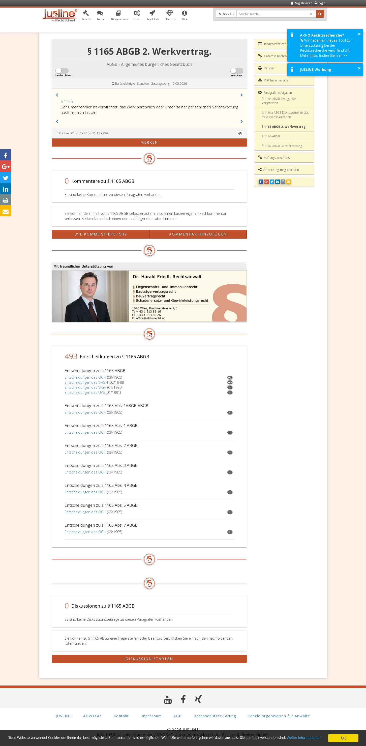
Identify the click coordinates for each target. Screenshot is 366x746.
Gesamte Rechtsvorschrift (278, 56)
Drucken (267, 68)
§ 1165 (67, 101)
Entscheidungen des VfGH (85, 387)
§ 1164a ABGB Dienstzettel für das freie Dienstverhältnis (285, 114)
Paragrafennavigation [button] (275, 92)
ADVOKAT (92, 715)
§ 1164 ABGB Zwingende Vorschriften (279, 101)
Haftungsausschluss (274, 157)
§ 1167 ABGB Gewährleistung (282, 146)
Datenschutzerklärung (214, 715)
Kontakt (121, 715)
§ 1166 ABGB (271, 136)
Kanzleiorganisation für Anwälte (279, 715)
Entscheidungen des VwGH (86, 382)
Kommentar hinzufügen (198, 234)
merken (149, 142)
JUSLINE (64, 715)
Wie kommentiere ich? (101, 234)
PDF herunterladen (274, 80)
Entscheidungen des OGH (85, 377)
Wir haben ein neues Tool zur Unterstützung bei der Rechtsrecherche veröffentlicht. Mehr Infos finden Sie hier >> (326, 48)
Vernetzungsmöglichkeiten (278, 169)
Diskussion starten (149, 658)
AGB (177, 715)
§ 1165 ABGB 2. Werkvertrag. (284, 127)
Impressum (151, 715)
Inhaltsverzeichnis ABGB (277, 44)
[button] (86, 16)
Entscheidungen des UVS (85, 392)
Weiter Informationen (26, 740)
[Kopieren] (240, 133)
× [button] (359, 33)
